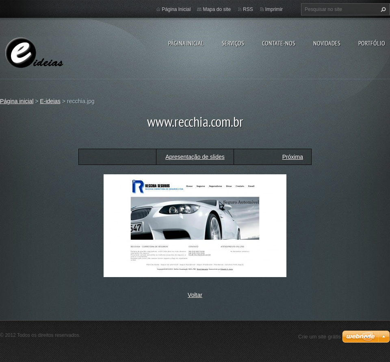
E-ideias (50, 101)
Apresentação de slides (195, 157)
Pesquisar (382, 9)
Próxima (292, 157)
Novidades (326, 43)
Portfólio (371, 43)
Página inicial (186, 43)
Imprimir (274, 9)
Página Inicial (176, 9)
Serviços (233, 43)
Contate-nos (278, 43)
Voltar (195, 295)
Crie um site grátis (319, 337)
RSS (248, 9)
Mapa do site (217, 9)
